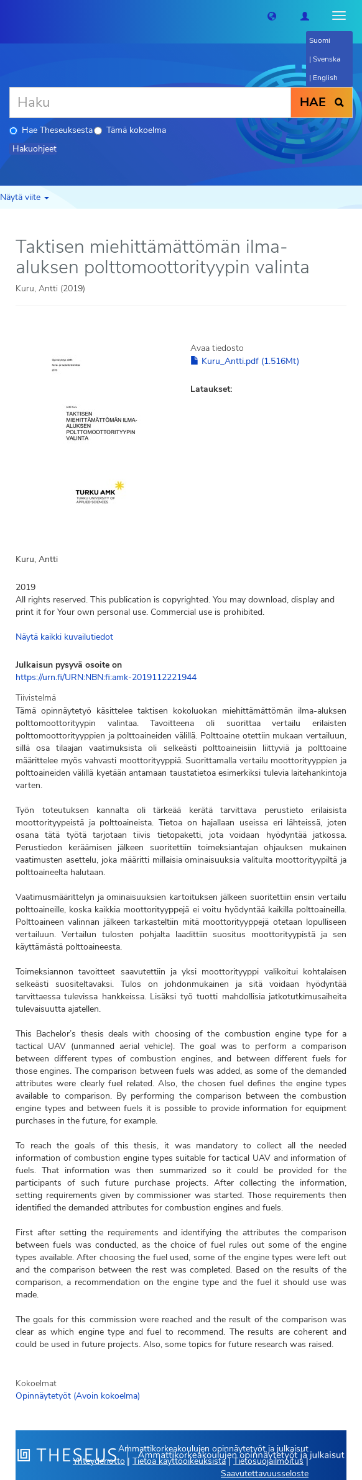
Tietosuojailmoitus (268, 1461)
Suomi (319, 40)
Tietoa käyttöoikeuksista (179, 1461)
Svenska (326, 59)
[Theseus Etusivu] (9, 15)
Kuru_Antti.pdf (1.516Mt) (244, 361)
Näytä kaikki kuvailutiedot (64, 637)
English (325, 78)
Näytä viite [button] (24, 197)
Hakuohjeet (34, 149)
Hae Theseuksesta (51, 130)
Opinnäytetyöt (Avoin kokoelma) (78, 1396)
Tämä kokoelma (130, 130)
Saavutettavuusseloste (265, 1473)
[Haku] (150, 102)
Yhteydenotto (99, 1461)
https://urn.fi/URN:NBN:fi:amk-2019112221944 (106, 677)
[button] (272, 15)
